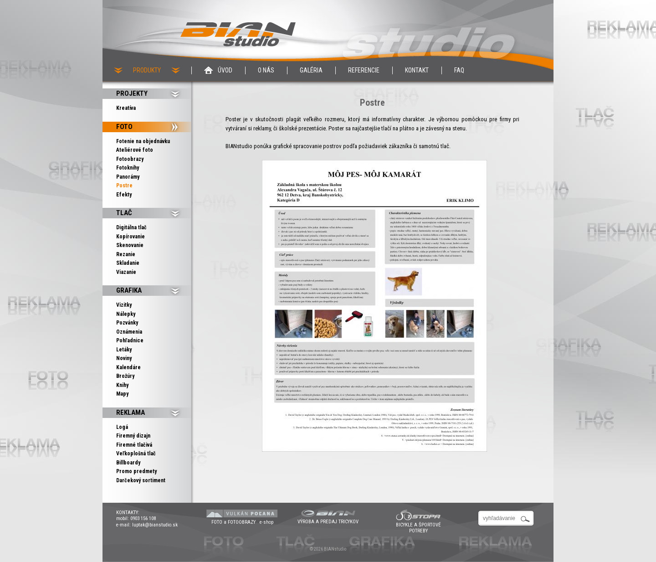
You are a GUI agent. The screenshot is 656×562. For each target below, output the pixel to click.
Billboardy (128, 462)
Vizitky (124, 305)
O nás (266, 70)
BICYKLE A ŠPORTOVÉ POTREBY (418, 528)
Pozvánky (127, 323)
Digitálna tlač (131, 227)
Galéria (311, 70)
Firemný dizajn (133, 436)
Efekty (124, 194)
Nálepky (125, 314)
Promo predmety (136, 471)
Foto (124, 127)
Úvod (225, 70)
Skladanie (127, 263)
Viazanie (126, 272)
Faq (459, 70)
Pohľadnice (130, 340)
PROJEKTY (132, 93)
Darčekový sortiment (140, 480)
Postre (124, 185)
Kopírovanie (130, 236)
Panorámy (127, 177)
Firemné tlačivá (134, 445)
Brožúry (125, 376)
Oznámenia (129, 332)
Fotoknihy (127, 168)
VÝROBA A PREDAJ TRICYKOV (328, 522)
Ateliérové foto (134, 150)
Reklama (130, 412)
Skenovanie (130, 245)
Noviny (124, 358)
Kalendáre (128, 367)
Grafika (129, 290)
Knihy (122, 385)
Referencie (363, 70)
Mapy (122, 394)
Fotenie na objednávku (143, 141)
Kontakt (417, 70)
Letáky (124, 349)
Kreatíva (126, 108)
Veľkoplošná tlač (136, 453)
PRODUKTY (147, 70)
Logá (122, 427)
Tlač (124, 213)
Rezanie (125, 254)
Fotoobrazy (130, 159)
